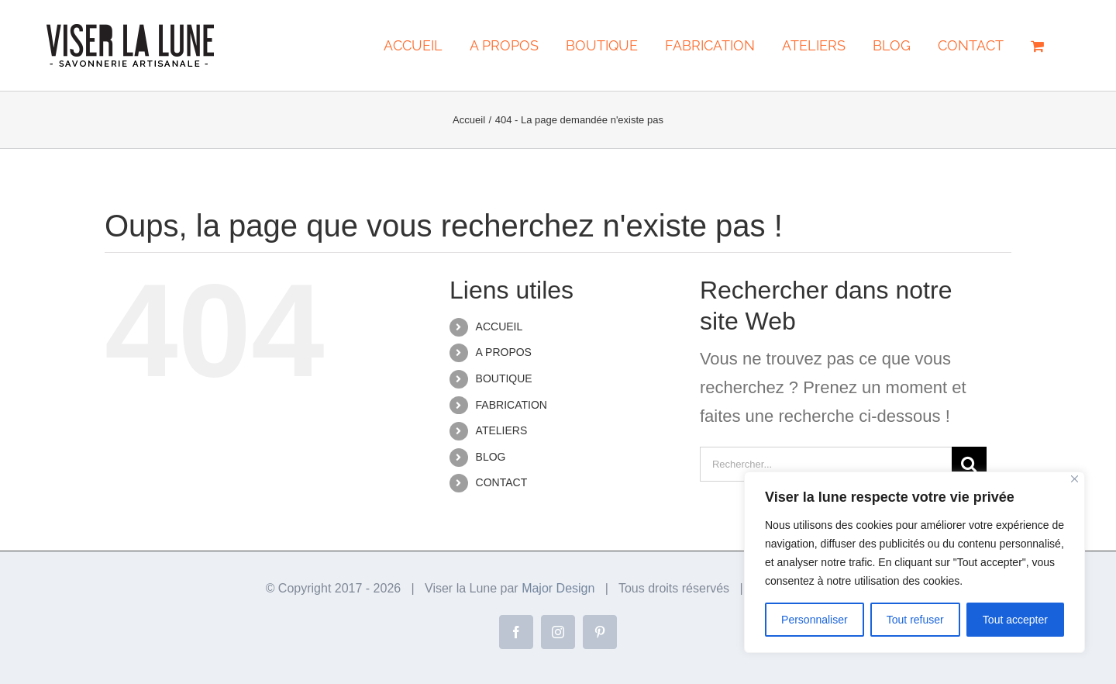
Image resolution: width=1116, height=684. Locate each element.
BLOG (491, 457)
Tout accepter (1015, 619)
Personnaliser (814, 619)
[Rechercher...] (826, 464)
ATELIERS (502, 430)
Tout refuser (915, 619)
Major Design (558, 588)
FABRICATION (511, 405)
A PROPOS (504, 352)
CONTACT (502, 482)
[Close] (1074, 478)
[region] (914, 562)
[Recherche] (969, 464)
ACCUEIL (499, 326)
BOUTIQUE (504, 378)
